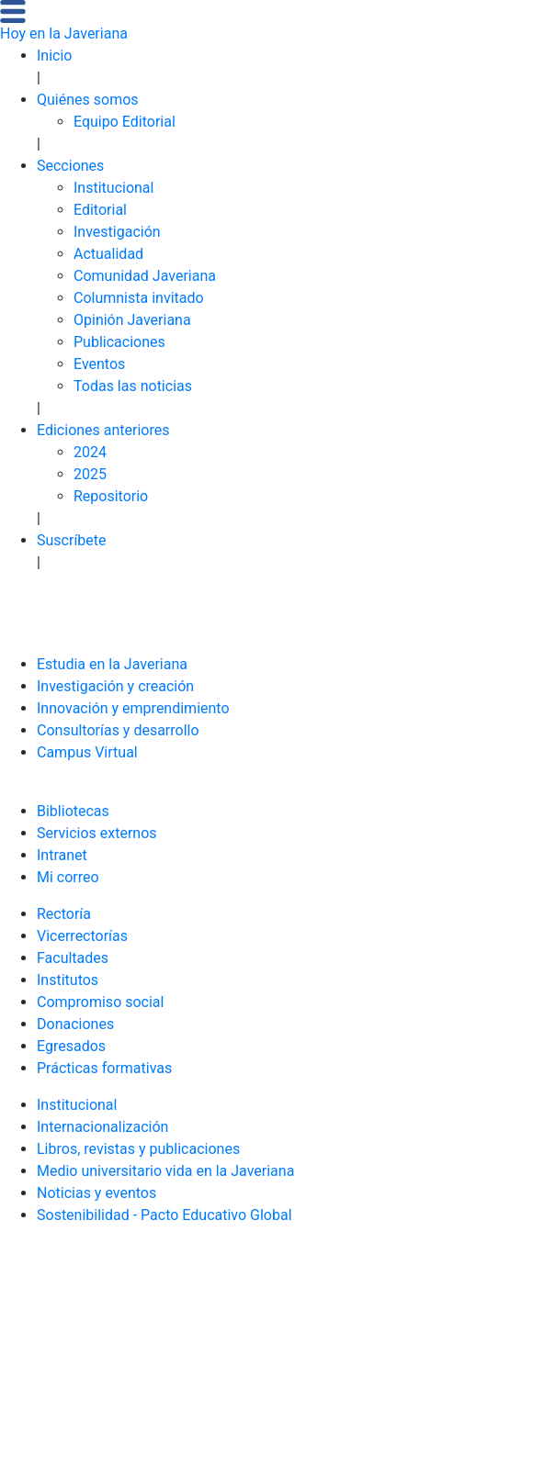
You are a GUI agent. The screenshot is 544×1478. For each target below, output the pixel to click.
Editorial (100, 209)
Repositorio (111, 496)
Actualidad (108, 254)
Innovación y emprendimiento (133, 708)
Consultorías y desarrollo (118, 730)
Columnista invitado (139, 298)
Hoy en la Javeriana (64, 33)
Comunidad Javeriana (145, 276)
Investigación (117, 232)
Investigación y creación (115, 686)
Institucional (113, 187)
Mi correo (68, 877)
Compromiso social (100, 1002)
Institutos (67, 980)
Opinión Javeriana (132, 320)
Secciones (70, 165)
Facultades (72, 958)
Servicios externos (97, 833)
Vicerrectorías (82, 936)
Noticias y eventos (96, 1193)
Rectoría (64, 914)
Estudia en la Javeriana (112, 664)
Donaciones (75, 1024)
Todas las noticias (133, 386)
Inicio (54, 55)
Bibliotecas (73, 811)
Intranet (62, 855)
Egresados (71, 1046)
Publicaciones (119, 342)
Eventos (99, 364)
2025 (90, 474)
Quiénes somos (88, 99)
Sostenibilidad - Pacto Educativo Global (164, 1215)
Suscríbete (72, 540)
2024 (90, 452)
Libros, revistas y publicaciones (138, 1149)
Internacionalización (102, 1127)
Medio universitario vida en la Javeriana (165, 1171)
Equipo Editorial (125, 121)
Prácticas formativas (104, 1068)
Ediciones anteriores (103, 430)
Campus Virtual (87, 752)
